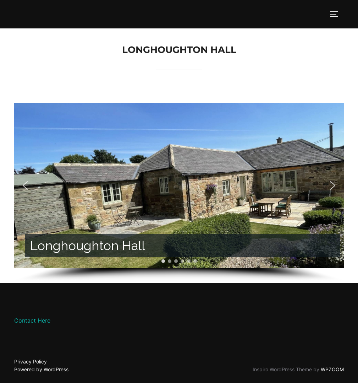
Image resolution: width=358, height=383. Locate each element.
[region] (178, 193)
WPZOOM (332, 369)
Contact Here (32, 320)
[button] (25, 185)
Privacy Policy (30, 361)
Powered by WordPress (41, 369)
